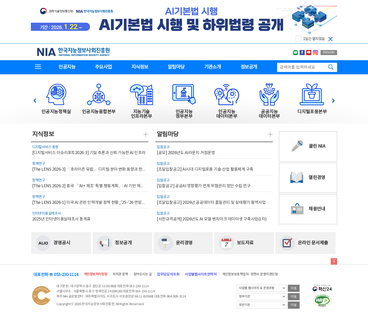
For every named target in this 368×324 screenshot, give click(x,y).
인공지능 (66, 67)
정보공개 (248, 67)
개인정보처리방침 (95, 274)
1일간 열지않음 (314, 39)
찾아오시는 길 (142, 274)
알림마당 (176, 67)
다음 (330, 99)
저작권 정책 (120, 274)
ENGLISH (329, 52)
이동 (294, 288)
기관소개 (212, 67)
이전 (37, 99)
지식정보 (139, 67)
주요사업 (103, 67)
